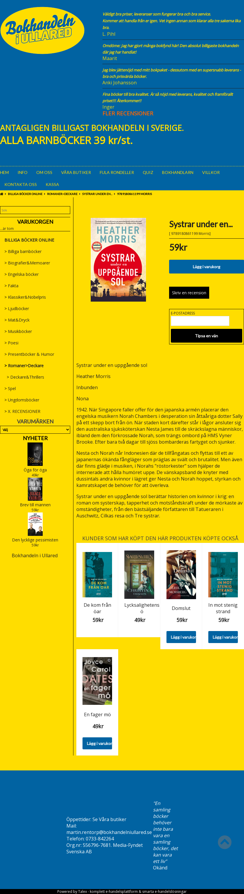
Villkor (211, 172)
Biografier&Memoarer (27, 263)
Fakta (11, 285)
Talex (82, 891)
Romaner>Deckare (62, 194)
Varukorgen (35, 221)
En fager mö (97, 714)
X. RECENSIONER (22, 411)
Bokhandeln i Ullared (35, 555)
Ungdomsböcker (21, 400)
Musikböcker (18, 331)
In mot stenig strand (223, 608)
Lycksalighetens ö (141, 608)
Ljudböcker (16, 308)
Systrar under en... (97, 194)
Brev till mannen (35, 504)
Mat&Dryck (17, 320)
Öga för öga (35, 470)
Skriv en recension (189, 292)
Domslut (181, 608)
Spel (10, 388)
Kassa (52, 184)
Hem (4, 172)
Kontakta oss (20, 184)
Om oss (44, 172)
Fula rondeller (117, 172)
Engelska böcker (21, 274)
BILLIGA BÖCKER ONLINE (25, 194)
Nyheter (35, 438)
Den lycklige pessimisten (35, 540)
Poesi (11, 343)
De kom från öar (97, 608)
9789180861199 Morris (134, 194)
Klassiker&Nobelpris (25, 297)
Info (23, 172)
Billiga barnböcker (23, 251)
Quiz (148, 172)
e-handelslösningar (171, 891)
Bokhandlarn (177, 172)
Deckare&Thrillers (24, 377)
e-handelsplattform (122, 891)
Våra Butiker (76, 172)
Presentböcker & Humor (29, 354)
